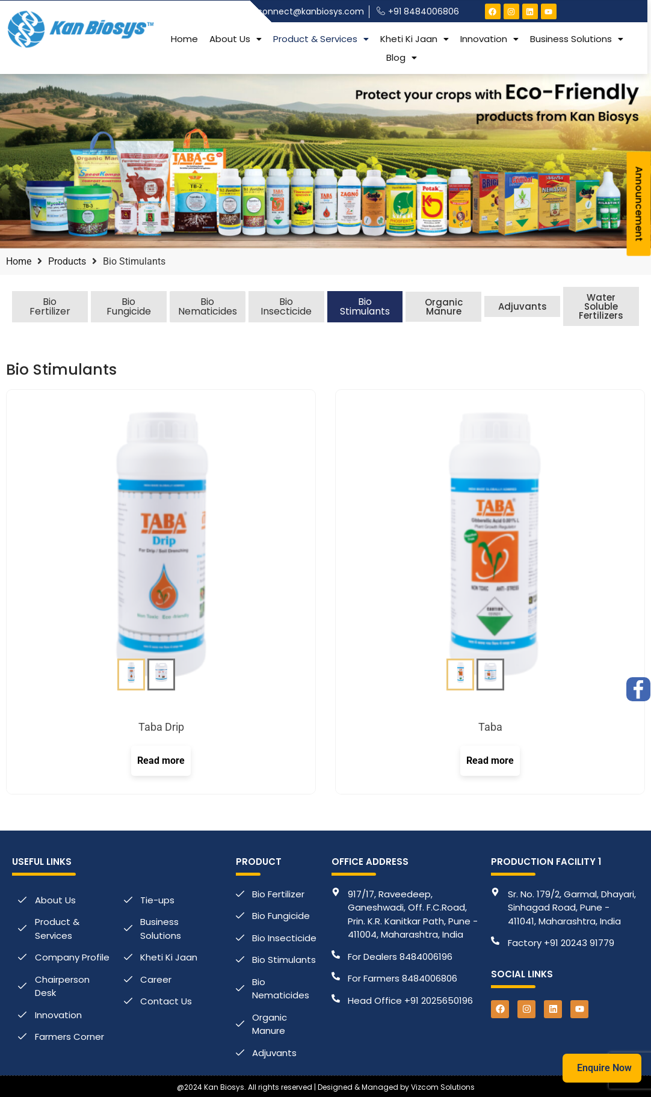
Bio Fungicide (128, 306)
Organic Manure (444, 307)
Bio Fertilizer (49, 306)
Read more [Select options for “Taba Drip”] (161, 760)
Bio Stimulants (365, 306)
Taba (490, 727)
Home (184, 38)
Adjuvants (522, 306)
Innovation (489, 38)
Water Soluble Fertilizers (601, 306)
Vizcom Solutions (443, 1087)
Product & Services (321, 38)
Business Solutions (576, 38)
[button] (235, 38)
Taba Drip (161, 727)
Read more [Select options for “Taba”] (490, 760)
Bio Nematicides (207, 306)
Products (67, 261)
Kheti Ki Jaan (414, 38)
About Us (235, 38)
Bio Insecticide (286, 306)
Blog (401, 57)
